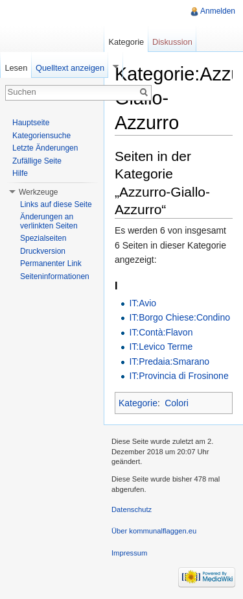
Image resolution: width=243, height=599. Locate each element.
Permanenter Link (51, 263)
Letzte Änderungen (45, 148)
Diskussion (172, 42)
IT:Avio (142, 303)
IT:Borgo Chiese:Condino (179, 317)
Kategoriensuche (41, 135)
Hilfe (20, 173)
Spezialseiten (43, 238)
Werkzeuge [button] (38, 192)
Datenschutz (131, 509)
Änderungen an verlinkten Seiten (49, 221)
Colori (177, 403)
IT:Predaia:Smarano (169, 361)
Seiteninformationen (54, 276)
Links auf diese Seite (56, 204)
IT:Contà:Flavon (160, 332)
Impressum (129, 553)
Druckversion (42, 251)
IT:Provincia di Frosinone (178, 376)
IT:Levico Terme (160, 346)
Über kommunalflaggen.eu (153, 531)
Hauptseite (30, 122)
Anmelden (217, 11)
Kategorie (138, 403)
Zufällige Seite (37, 160)
